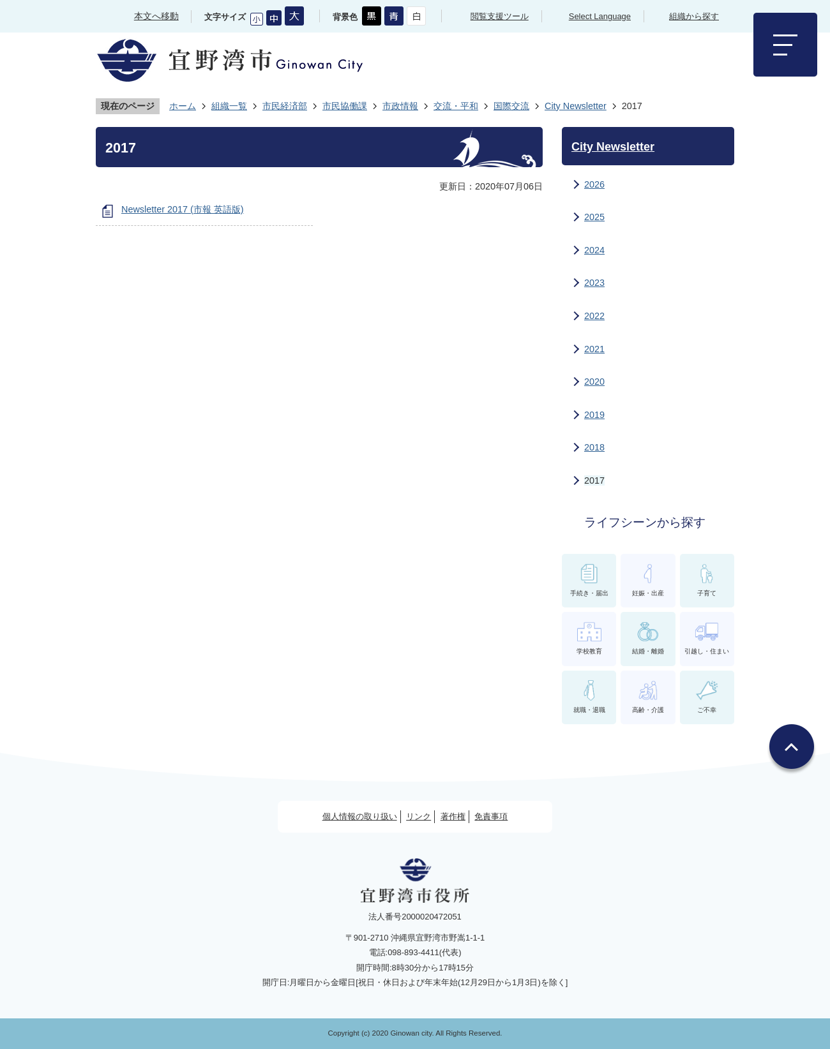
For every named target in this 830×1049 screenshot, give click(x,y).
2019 (594, 415)
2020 (594, 381)
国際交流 (511, 106)
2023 (594, 283)
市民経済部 (284, 106)
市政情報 (400, 106)
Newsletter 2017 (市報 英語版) (182, 209)
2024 (594, 250)
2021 (594, 349)
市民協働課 (344, 106)
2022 (594, 316)
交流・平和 (456, 106)
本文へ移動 (156, 16)
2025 (594, 217)
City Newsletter (576, 106)
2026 (594, 184)
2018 (594, 447)
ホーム (182, 106)
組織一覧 (229, 106)
